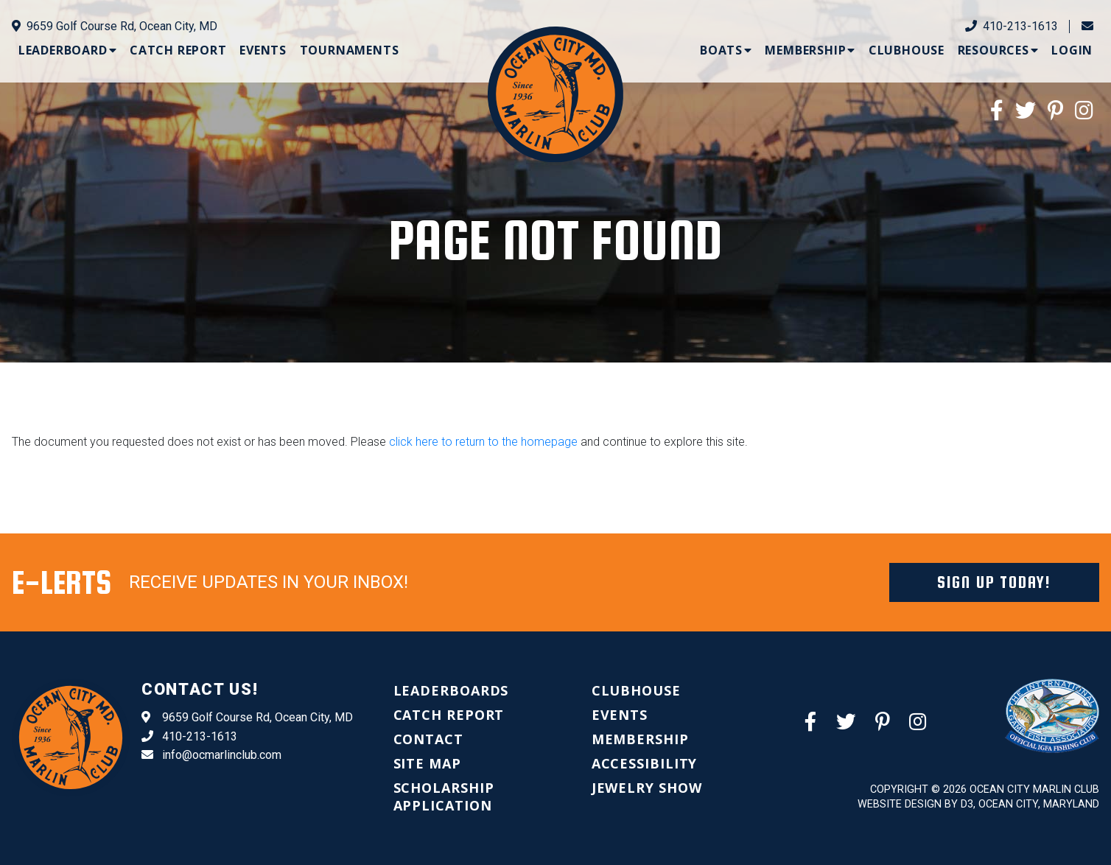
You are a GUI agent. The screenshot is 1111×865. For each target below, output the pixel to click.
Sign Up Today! (994, 582)
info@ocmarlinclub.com (211, 755)
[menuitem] (68, 50)
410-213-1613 (1011, 26)
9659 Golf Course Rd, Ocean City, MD (114, 26)
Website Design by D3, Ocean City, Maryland (978, 804)
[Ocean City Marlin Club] (555, 94)
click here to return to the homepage (483, 442)
